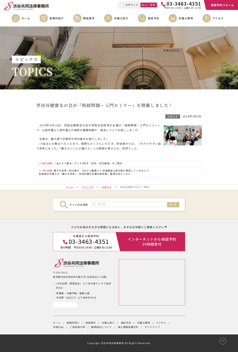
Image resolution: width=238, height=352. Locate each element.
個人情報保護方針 (128, 327)
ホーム (25, 18)
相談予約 (153, 18)
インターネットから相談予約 (152, 241)
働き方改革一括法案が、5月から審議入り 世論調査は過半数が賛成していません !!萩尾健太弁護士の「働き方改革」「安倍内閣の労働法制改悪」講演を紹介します (94, 172)
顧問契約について (101, 327)
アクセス (218, 18)
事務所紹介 (56, 18)
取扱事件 (89, 18)
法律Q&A (58, 327)
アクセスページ (64, 304)
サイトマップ (152, 327)
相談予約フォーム (222, 5)
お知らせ (173, 116)
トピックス (88, 187)
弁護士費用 (185, 18)
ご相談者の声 (77, 327)
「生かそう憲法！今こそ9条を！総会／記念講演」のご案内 (88, 163)
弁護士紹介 (121, 18)
